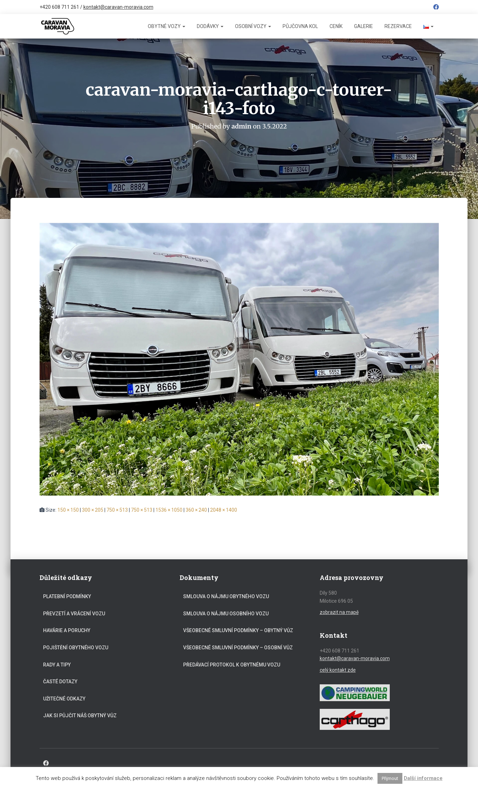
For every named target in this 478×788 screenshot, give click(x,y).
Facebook (436, 8)
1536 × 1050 (168, 509)
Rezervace (398, 26)
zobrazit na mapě (339, 612)
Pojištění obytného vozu (75, 647)
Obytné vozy (166, 26)
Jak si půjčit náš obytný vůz (80, 715)
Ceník (336, 26)
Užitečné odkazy (64, 698)
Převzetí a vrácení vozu (74, 613)
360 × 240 (196, 509)
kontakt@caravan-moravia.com (118, 7)
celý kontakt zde (338, 669)
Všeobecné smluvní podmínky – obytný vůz (238, 630)
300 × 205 (92, 509)
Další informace (423, 778)
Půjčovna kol (300, 26)
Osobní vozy (253, 26)
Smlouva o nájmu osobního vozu (226, 613)
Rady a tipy (57, 664)
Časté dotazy (60, 681)
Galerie (363, 26)
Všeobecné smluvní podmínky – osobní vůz (238, 647)
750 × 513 (117, 509)
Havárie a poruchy (66, 630)
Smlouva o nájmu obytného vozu (226, 596)
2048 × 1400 (223, 509)
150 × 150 (68, 509)
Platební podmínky (67, 596)
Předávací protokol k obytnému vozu (231, 664)
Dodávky (210, 26)
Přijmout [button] (390, 778)
